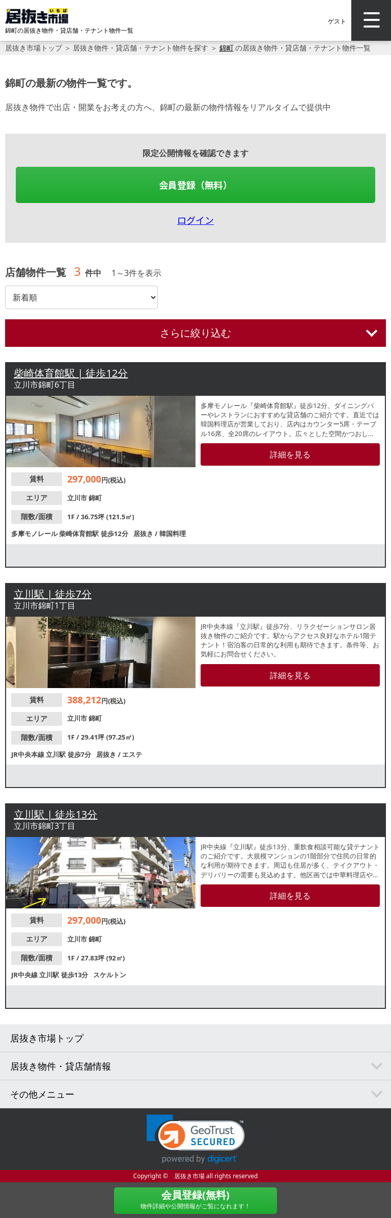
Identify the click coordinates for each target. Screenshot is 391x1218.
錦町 (226, 48)
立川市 (78, 497)
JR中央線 (25, 974)
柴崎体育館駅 (79, 533)
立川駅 (56, 754)
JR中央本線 (28, 754)
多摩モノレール (35, 533)
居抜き (144, 533)
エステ (132, 754)
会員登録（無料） (195, 184)
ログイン (195, 219)
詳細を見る (290, 454)
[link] (196, 1139)
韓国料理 (172, 533)
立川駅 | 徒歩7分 (53, 594)
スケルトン (109, 974)
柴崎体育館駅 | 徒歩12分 (71, 373)
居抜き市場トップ (33, 48)
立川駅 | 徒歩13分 (55, 814)
